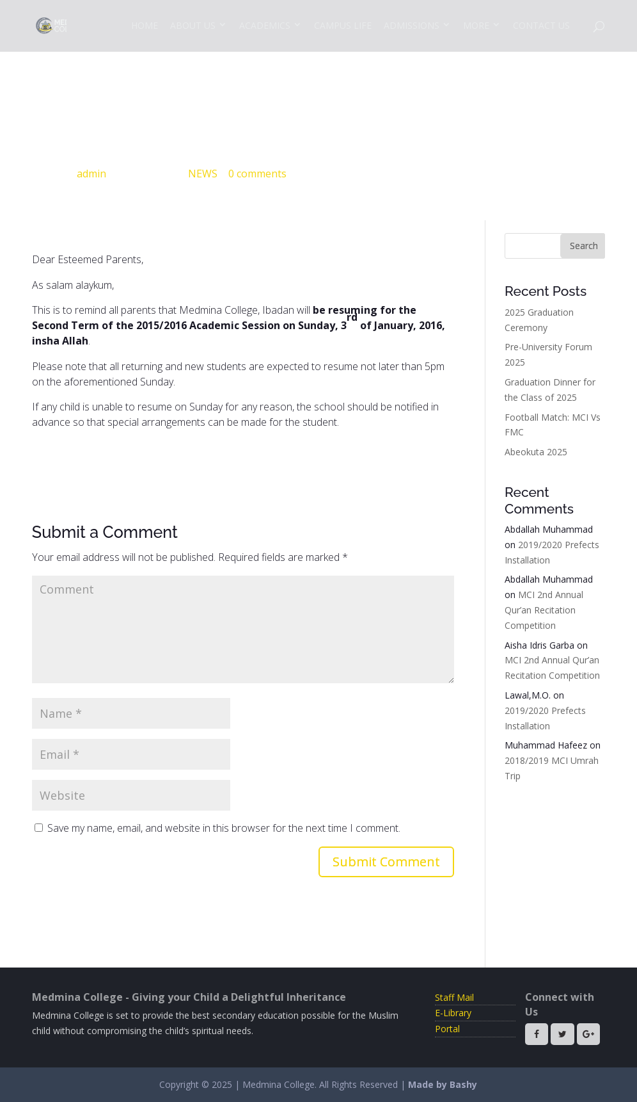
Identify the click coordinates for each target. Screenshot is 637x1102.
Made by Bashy (442, 1084)
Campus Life (343, 25)
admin (91, 173)
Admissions (411, 25)
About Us (193, 25)
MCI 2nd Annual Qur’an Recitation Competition (544, 609)
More (476, 25)
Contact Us (541, 25)
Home (144, 25)
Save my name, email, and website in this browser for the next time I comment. (223, 828)
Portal (447, 1029)
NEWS (202, 173)
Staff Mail (454, 997)
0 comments (257, 173)
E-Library (453, 1013)
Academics (264, 25)
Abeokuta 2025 (536, 452)
